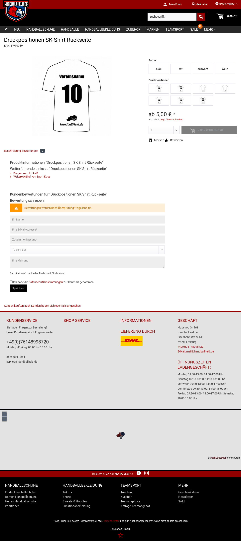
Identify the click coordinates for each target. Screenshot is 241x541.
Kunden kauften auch (17, 305)
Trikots (67, 492)
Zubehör (126, 497)
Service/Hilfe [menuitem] (225, 4)
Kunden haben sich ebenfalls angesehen (56, 305)
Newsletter (185, 497)
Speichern (18, 288)
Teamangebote (130, 501)
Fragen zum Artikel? (24, 173)
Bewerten (173, 140)
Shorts (67, 497)
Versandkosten (111, 521)
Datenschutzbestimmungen (46, 282)
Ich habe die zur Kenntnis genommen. (53, 282)
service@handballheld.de (21, 361)
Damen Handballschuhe (21, 497)
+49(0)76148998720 (27, 342)
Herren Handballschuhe (20, 501)
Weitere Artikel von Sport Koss (30, 176)
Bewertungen (33, 150)
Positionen (12, 506)
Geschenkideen (188, 492)
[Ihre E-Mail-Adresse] (87, 230)
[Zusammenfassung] (87, 240)
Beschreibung (12, 150)
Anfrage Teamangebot (135, 506)
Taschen (126, 492)
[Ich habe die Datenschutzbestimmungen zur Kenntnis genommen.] (11, 281)
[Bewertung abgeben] (87, 250)
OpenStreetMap (218, 457)
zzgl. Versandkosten (171, 119)
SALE (181, 501)
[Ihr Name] (87, 220)
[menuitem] (199, 4)
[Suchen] (200, 17)
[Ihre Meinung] (87, 262)
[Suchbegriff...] (176, 17)
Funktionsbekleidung (76, 506)
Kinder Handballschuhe (20, 492)
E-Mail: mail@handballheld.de (196, 351)
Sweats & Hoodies (75, 501)
